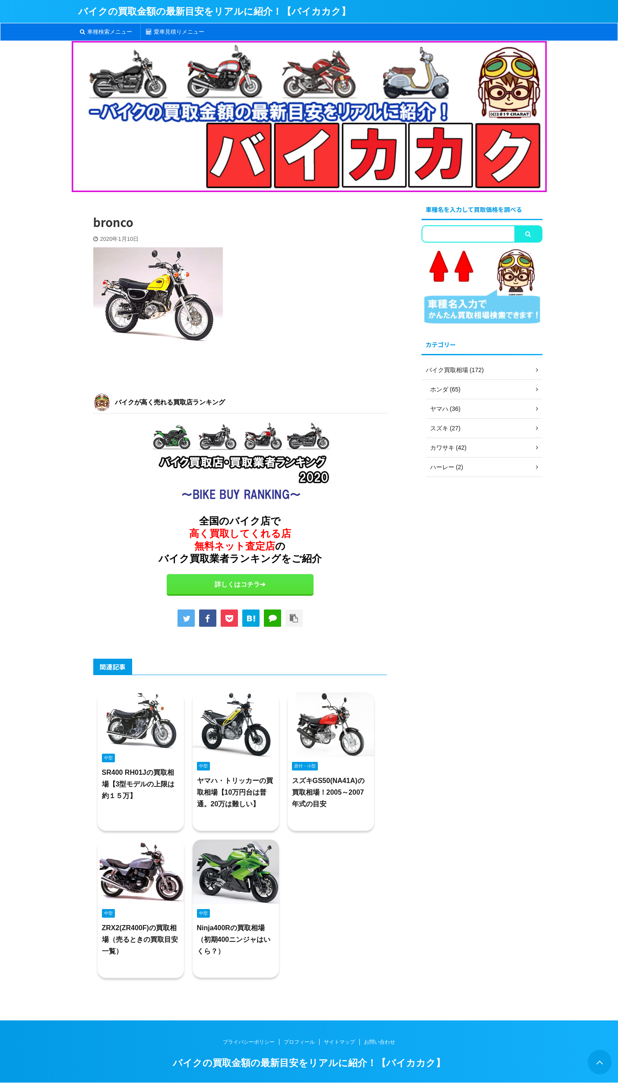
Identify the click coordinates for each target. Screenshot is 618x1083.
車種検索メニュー (106, 31)
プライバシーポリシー (249, 1042)
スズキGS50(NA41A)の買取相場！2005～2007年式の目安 (328, 792)
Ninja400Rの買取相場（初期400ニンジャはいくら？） (234, 939)
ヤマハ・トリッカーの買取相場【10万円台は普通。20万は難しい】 (235, 792)
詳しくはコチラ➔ (240, 584)
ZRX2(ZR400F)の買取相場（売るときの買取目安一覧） (140, 939)
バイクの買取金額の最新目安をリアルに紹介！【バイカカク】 (214, 11)
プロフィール (299, 1042)
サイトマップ (339, 1042)
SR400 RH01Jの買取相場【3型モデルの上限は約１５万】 (138, 784)
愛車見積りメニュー (175, 31)
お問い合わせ (379, 1042)
